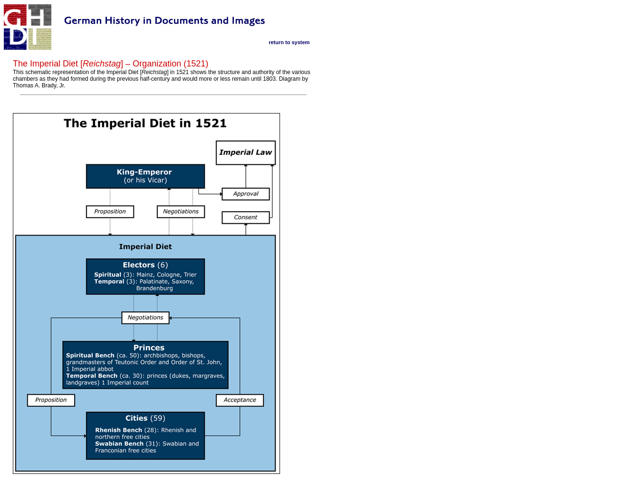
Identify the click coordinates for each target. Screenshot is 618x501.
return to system (289, 42)
